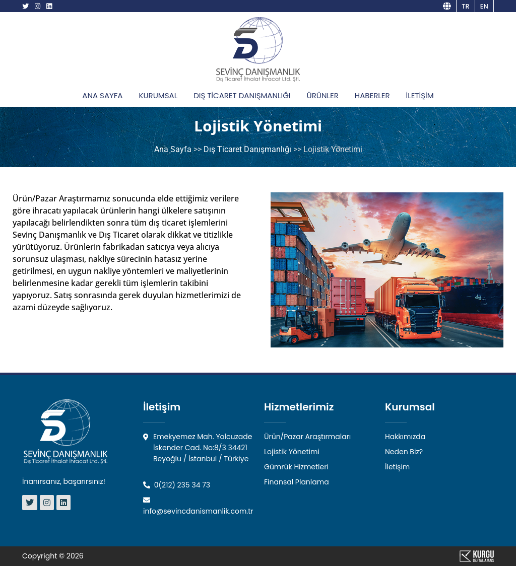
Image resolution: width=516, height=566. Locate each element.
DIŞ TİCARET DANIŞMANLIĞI (242, 95)
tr (466, 6)
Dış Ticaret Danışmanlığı (247, 149)
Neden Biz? (404, 452)
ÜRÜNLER (323, 95)
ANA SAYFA (102, 95)
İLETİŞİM (420, 95)
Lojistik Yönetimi (291, 452)
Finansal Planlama (296, 482)
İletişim (397, 467)
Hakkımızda (405, 437)
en (484, 6)
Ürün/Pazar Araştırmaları (307, 437)
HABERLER (372, 95)
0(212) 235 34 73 (176, 485)
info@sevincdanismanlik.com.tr (198, 506)
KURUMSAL (158, 95)
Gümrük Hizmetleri (296, 467)
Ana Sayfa (172, 149)
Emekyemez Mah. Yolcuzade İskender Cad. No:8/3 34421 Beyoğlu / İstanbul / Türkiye (197, 448)
